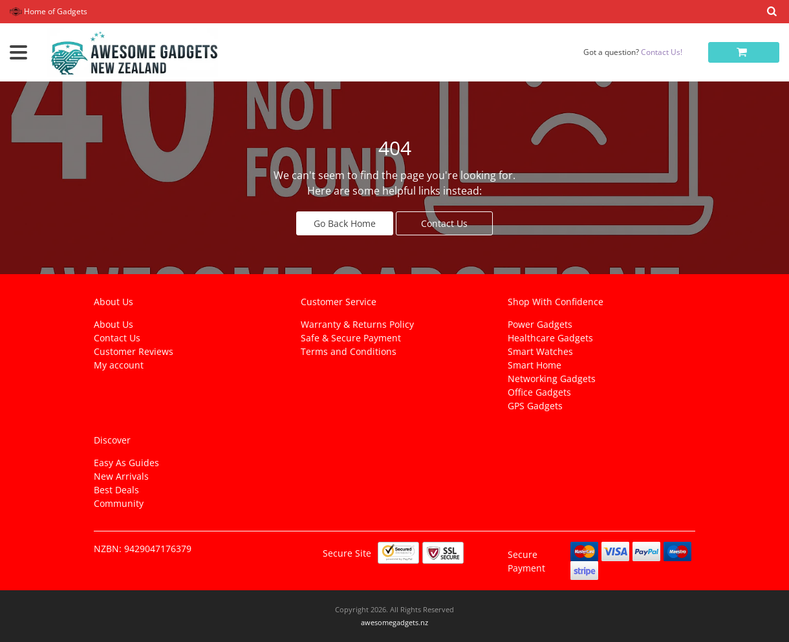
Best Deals (116, 490)
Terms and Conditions (348, 351)
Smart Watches (540, 351)
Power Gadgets (540, 324)
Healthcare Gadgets (550, 338)
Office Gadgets (539, 392)
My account (119, 365)
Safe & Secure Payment (351, 338)
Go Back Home (345, 223)
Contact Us (444, 223)
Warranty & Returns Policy (357, 324)
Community (119, 503)
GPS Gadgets (535, 406)
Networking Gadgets (552, 378)
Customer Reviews (133, 351)
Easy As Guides (126, 462)
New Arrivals (121, 476)
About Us (113, 324)
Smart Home (534, 365)
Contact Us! (661, 52)
